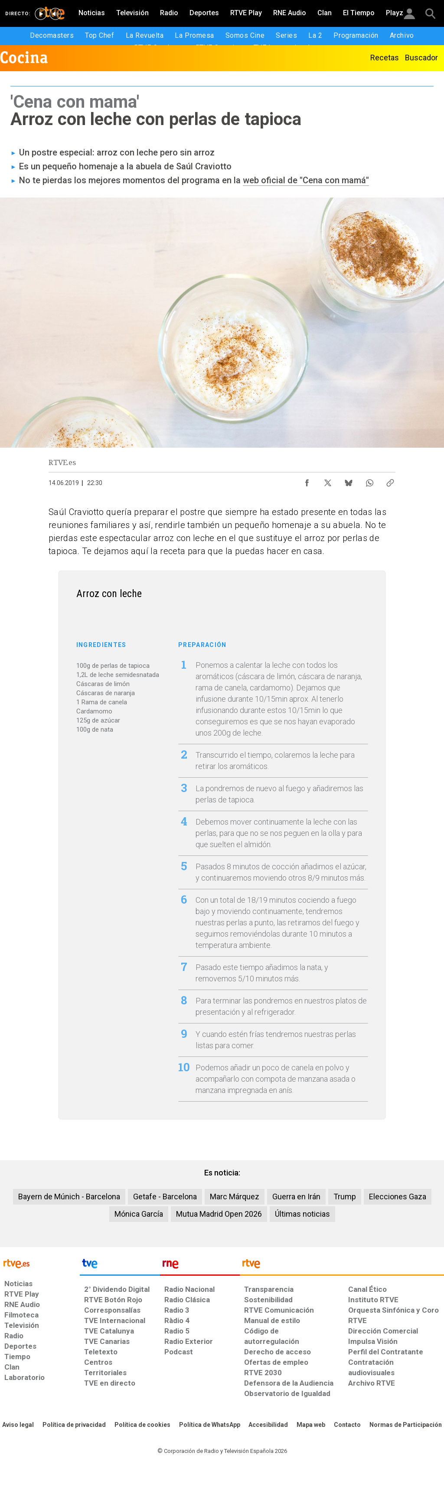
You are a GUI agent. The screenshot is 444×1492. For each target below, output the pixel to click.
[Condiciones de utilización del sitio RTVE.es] (18, 1425)
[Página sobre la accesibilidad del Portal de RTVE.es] (268, 1425)
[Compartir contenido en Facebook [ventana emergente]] (307, 480)
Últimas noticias (302, 1213)
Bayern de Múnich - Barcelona (69, 1196)
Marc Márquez (234, 1196)
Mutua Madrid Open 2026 (219, 1213)
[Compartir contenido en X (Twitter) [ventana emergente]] (327, 480)
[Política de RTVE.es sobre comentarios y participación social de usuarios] (405, 1425)
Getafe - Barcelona (165, 1196)
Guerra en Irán (296, 1196)
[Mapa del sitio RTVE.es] (311, 1425)
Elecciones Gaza (397, 1196)
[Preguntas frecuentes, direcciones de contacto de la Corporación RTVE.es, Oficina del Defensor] (347, 1425)
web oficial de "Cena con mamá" (306, 180)
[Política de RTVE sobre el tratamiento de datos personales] (74, 1425)
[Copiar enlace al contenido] (390, 480)
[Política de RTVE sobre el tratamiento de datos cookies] (142, 1425)
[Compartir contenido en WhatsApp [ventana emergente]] (369, 480)
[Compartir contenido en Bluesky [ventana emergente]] (348, 480)
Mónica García (138, 1213)
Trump (344, 1196)
